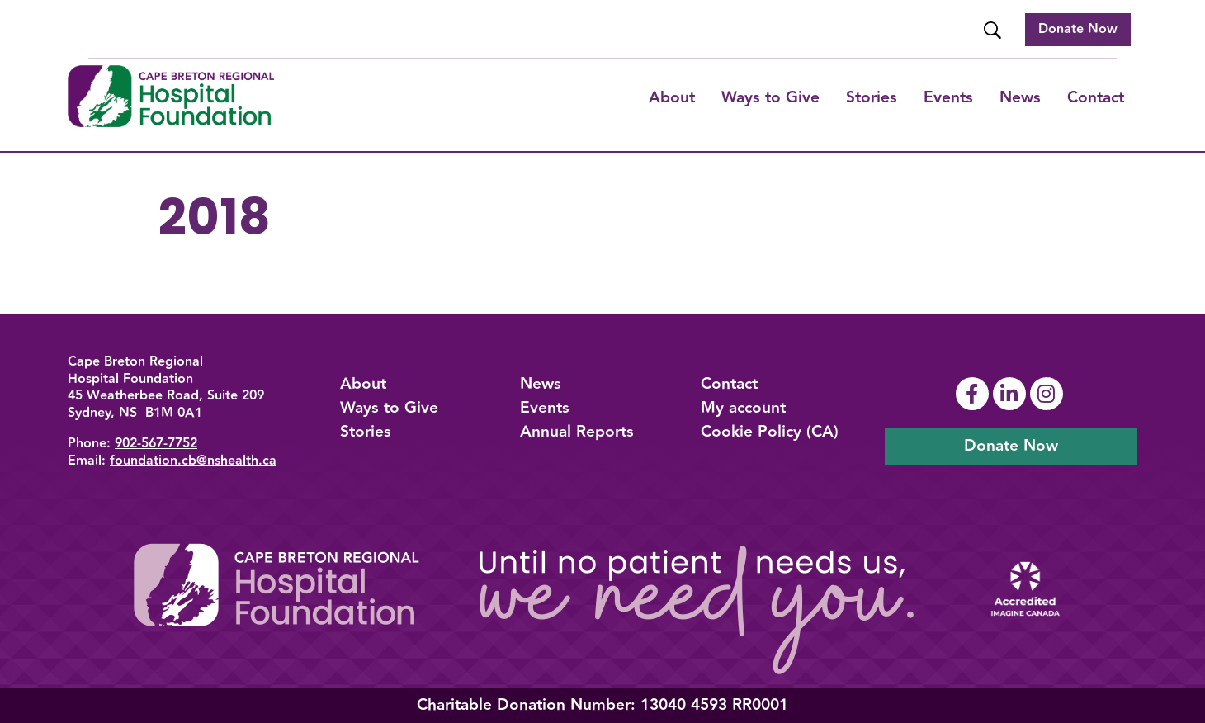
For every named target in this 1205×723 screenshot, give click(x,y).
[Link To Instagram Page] (1048, 393)
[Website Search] (994, 30)
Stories (871, 97)
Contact (1095, 97)
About (672, 97)
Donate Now (1078, 29)
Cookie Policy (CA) (770, 431)
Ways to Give (389, 407)
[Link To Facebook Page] (974, 393)
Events (948, 97)
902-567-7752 (156, 443)
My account (743, 407)
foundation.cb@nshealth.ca (193, 461)
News (1020, 97)
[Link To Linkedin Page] (1011, 393)
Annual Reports (577, 431)
